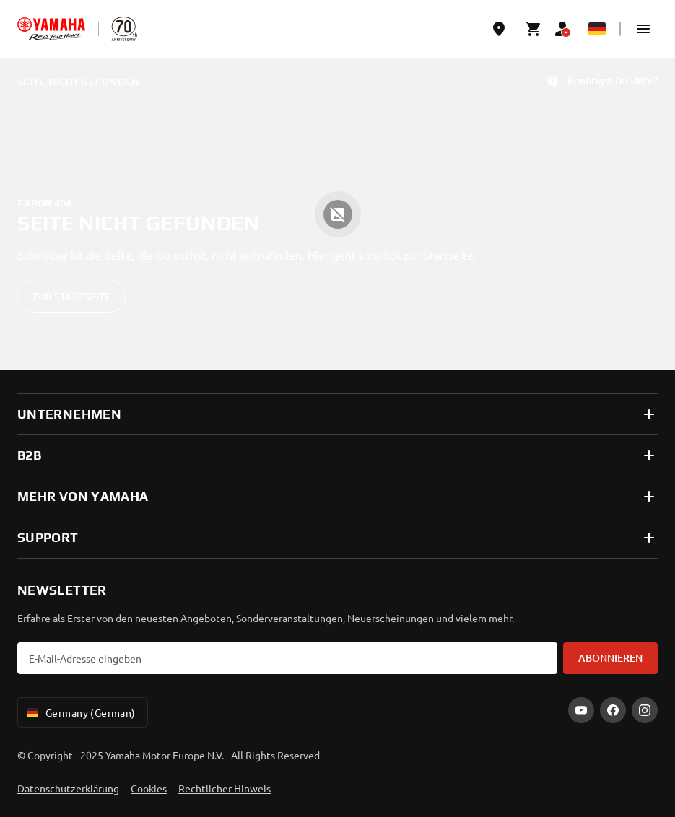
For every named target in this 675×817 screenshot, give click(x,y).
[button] (643, 28)
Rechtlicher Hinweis (224, 788)
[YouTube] (581, 710)
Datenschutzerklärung (68, 788)
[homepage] (51, 29)
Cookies (149, 788)
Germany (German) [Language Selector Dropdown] (80, 712)
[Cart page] (533, 29)
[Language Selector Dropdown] (597, 28)
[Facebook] (613, 710)
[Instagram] (645, 710)
